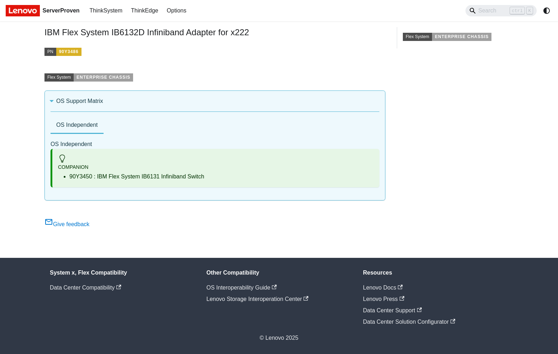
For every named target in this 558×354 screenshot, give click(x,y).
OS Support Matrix (79, 101)
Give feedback (66, 224)
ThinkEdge (144, 10)
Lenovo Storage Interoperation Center (257, 299)
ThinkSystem (106, 10)
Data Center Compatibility (85, 288)
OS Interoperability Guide (241, 288)
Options (176, 10)
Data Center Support (392, 310)
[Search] (501, 10)
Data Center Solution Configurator (409, 322)
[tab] (77, 126)
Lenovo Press (383, 299)
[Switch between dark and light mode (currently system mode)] (546, 10)
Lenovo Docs (383, 288)
